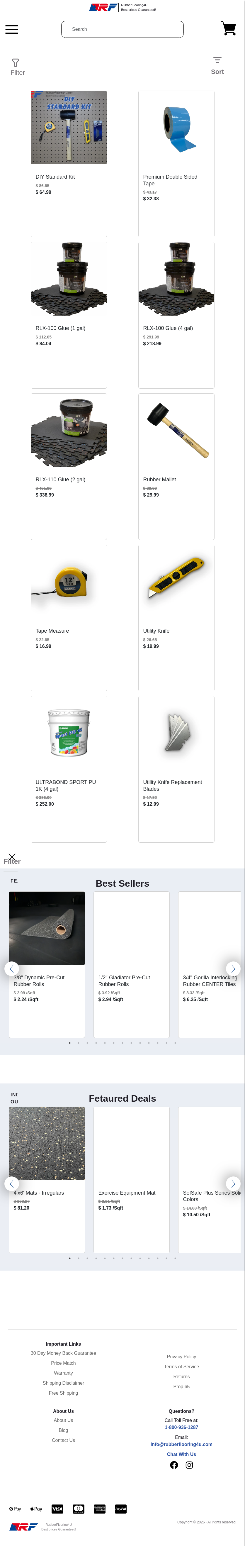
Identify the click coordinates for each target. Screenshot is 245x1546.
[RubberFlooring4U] (122, 7)
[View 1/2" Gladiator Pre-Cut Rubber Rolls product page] (131, 931)
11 (158, 1043)
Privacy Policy (181, 1356)
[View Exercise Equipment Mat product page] (131, 1146)
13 (175, 1043)
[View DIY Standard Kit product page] (69, 130)
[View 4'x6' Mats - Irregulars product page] (47, 1146)
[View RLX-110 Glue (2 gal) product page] (69, 433)
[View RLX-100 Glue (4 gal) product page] (176, 281)
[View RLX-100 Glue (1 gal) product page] (69, 281)
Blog (63, 1430)
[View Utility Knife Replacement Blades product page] (176, 735)
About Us (63, 1420)
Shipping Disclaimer (63, 1383)
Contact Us (63, 1440)
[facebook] (174, 1465)
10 (149, 1043)
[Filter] (12, 857)
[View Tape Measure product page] (69, 584)
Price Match (63, 1363)
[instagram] (189, 1466)
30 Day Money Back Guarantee (63, 1353)
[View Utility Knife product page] (176, 584)
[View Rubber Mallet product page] (176, 433)
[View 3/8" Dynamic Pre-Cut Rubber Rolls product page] (47, 931)
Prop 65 (181, 1386)
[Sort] (217, 60)
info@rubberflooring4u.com (181, 1444)
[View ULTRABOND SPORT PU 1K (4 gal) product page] (69, 735)
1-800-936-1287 (181, 1427)
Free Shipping (63, 1393)
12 (166, 1043)
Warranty (63, 1373)
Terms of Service (181, 1366)
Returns (181, 1376)
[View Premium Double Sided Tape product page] (176, 130)
